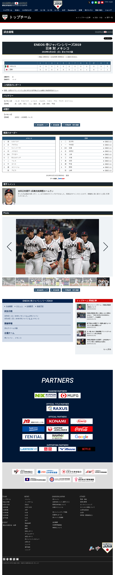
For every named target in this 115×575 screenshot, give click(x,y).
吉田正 (71, 151)
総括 (26, 526)
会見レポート (29, 536)
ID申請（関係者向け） (86, 515)
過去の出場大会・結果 (9, 525)
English (111, 2)
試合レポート (29, 531)
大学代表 (5, 507)
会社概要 (55, 522)
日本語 (106, 1)
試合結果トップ (42, 125)
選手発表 (27, 547)
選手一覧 (110, 17)
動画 (26, 528)
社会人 (27, 504)
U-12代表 (5, 515)
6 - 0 (30, 318)
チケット (19, 306)
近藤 (70, 148)
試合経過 (56, 125)
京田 (70, 161)
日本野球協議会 (57, 525)
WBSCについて (57, 527)
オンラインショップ (86, 504)
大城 (70, 157)
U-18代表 (5, 510)
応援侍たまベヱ (57, 515)
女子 (26, 520)
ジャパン (27, 499)
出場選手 (30, 306)
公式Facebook (84, 510)
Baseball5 (28, 523)
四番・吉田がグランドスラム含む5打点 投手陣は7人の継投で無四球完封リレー (31, 90)
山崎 (70, 170)
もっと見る (107, 349)
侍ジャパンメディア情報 (60, 512)
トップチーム (20, 17)
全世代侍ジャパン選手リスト (61, 502)
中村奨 (71, 145)
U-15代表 (5, 512)
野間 (70, 167)
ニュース (27, 544)
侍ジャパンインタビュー (32, 539)
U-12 (26, 518)
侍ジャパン (56, 499)
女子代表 (5, 518)
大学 (26, 510)
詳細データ (108, 141)
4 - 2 (28, 316)
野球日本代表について (59, 504)
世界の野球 (83, 502)
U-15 (26, 515)
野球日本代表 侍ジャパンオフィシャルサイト (15, 4)
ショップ (27, 550)
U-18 (26, 512)
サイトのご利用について (87, 507)
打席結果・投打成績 (72, 125)
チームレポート (29, 534)
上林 (70, 154)
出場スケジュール (58, 507)
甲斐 (70, 164)
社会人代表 (6, 502)
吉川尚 (71, 141)
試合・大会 (98, 17)
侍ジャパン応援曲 (58, 517)
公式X (82, 512)
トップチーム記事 (84, 17)
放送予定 (40, 306)
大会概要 (9, 306)
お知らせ (27, 542)
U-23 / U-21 (6, 504)
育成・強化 (83, 499)
